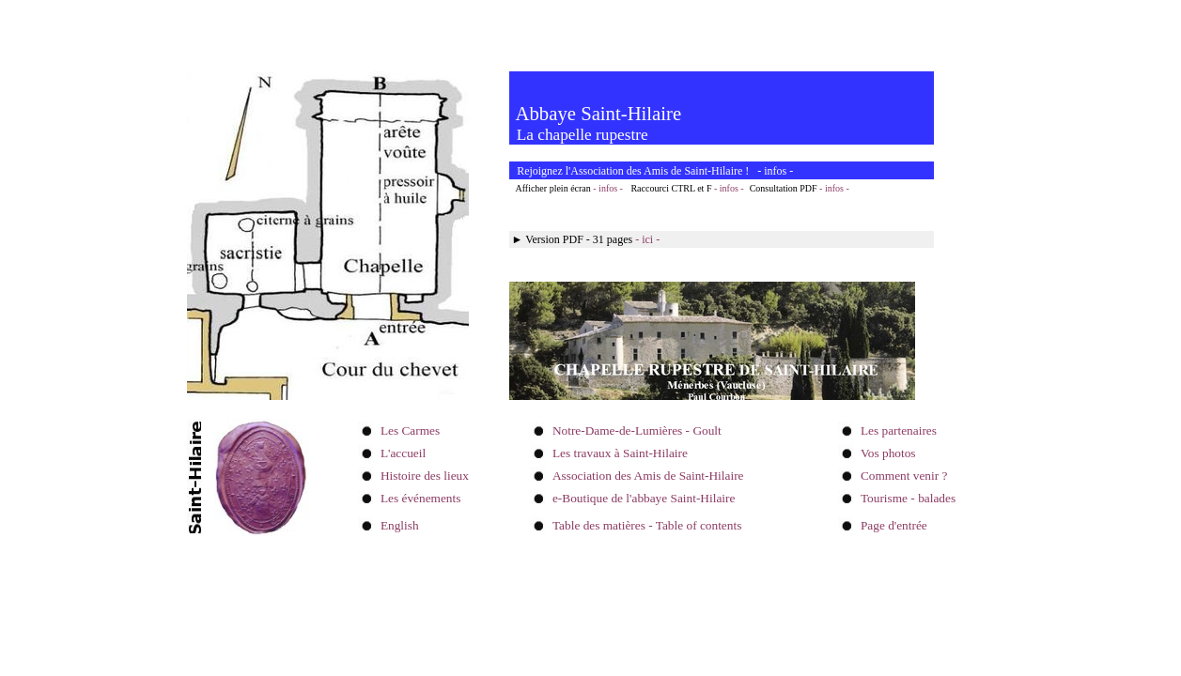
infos (775, 170)
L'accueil (403, 453)
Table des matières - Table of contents (646, 525)
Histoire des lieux (425, 476)
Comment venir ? (904, 476)
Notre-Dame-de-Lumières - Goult (637, 430)
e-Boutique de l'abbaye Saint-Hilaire (643, 498)
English (400, 525)
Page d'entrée (894, 525)
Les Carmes (410, 430)
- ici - (647, 239)
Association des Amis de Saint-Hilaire (648, 476)
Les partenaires (899, 430)
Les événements (421, 498)
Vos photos (888, 453)
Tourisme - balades (908, 498)
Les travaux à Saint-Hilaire (620, 453)
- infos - (608, 188)
